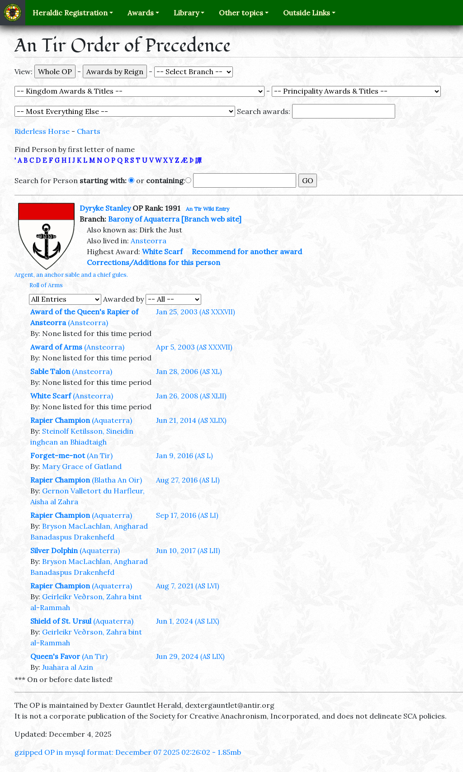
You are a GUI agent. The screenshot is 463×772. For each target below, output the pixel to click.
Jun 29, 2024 (190, 656)
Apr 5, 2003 (194, 346)
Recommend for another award (247, 251)
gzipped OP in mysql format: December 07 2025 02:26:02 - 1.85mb (127, 752)
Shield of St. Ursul (60, 620)
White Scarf (162, 251)
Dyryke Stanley (105, 208)
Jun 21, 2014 (191, 420)
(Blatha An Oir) (117, 479)
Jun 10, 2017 (188, 550)
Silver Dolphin (54, 550)
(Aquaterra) (112, 420)
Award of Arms (56, 346)
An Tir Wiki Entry (207, 208)
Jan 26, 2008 (191, 395)
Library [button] (186, 12)
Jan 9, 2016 (184, 455)
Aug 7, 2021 (187, 585)
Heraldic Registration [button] (70, 12)
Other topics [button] (241, 12)
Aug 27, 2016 (188, 479)
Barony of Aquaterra (144, 218)
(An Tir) (100, 455)
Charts (88, 131)
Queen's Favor (55, 656)
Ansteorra (148, 240)
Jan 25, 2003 (195, 311)
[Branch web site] (211, 218)
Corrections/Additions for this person (153, 262)
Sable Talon (50, 371)
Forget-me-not (57, 455)
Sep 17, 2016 (187, 515)
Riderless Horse (42, 131)
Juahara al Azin (67, 667)
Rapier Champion (60, 420)
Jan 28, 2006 (189, 371)
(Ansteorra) (88, 322)
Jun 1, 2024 (187, 620)
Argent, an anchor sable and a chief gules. (71, 275)
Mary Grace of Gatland (82, 466)
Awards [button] (141, 12)
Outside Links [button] (306, 12)
